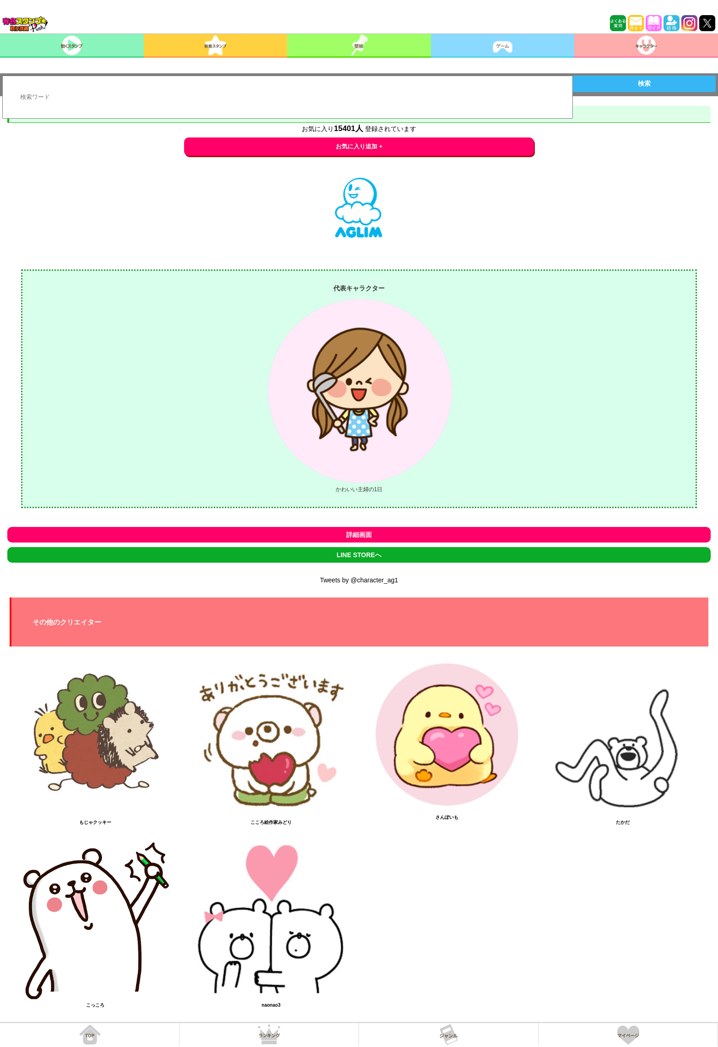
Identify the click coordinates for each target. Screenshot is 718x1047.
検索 (644, 83)
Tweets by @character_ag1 (359, 580)
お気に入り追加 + (359, 146)
